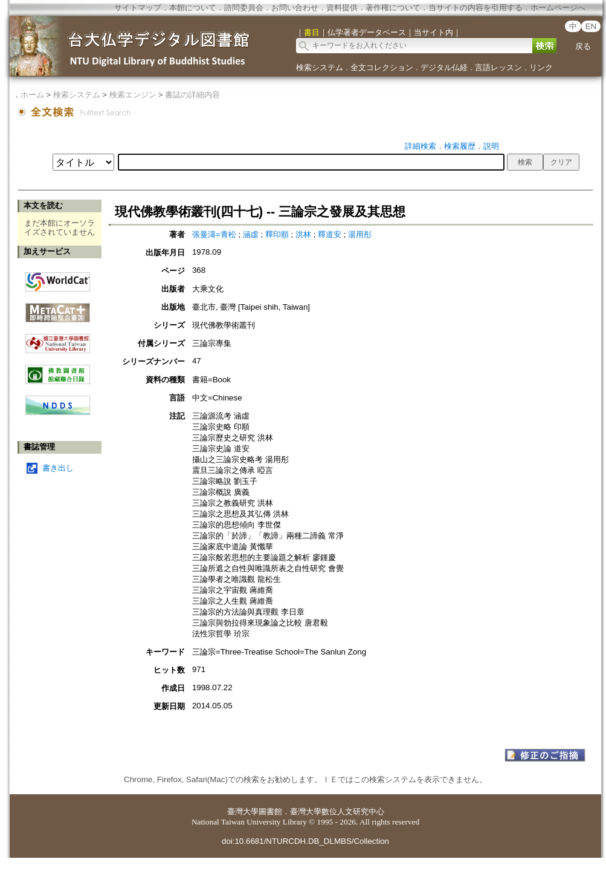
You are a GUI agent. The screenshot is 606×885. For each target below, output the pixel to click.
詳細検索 (420, 146)
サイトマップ (137, 7)
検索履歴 (459, 146)
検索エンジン (132, 94)
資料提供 (342, 7)
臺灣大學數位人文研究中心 (337, 811)
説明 (491, 146)
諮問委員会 (243, 7)
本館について (192, 7)
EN (591, 26)
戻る (583, 46)
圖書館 (270, 811)
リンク (541, 67)
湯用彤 (360, 234)
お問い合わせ (294, 7)
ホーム (32, 94)
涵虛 (252, 234)
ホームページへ (557, 7)
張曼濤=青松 (215, 234)
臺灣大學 (243, 811)
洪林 (304, 234)
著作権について (393, 7)
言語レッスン (498, 67)
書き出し (58, 467)
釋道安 (331, 234)
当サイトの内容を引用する (475, 7)
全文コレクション (381, 67)
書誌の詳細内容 (192, 94)
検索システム (319, 67)
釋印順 (278, 234)
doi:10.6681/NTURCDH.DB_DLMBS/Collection (305, 841)
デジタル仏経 (444, 67)
